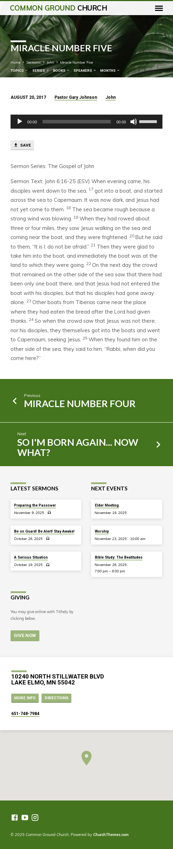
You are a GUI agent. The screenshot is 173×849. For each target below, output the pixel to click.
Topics (19, 70)
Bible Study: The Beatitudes (118, 557)
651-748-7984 (25, 713)
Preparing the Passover (35, 505)
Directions (57, 698)
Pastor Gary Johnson (76, 97)
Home (15, 62)
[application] (87, 122)
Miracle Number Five (76, 62)
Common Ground (58, 8)
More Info (25, 698)
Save (22, 145)
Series (41, 70)
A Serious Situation (31, 557)
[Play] (19, 121)
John (50, 62)
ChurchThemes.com (111, 834)
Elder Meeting (107, 505)
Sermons (33, 62)
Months (110, 70)
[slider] (77, 121)
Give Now (25, 635)
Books (61, 70)
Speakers (85, 70)
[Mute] (133, 121)
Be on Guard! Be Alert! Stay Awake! (44, 531)
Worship (102, 531)
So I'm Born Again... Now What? (77, 447)
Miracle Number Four (80, 403)
